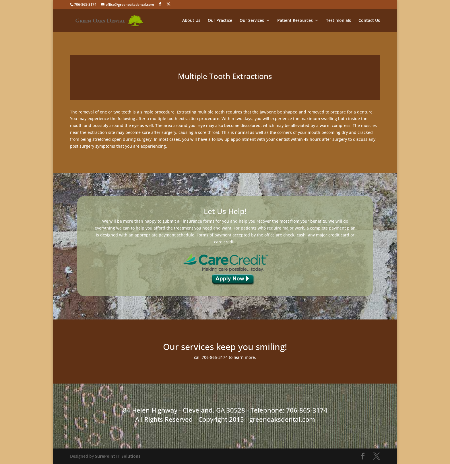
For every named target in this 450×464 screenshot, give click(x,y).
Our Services (252, 20)
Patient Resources (295, 20)
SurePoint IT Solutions (118, 456)
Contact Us (369, 20)
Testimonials (338, 20)
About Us (191, 20)
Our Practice (220, 20)
